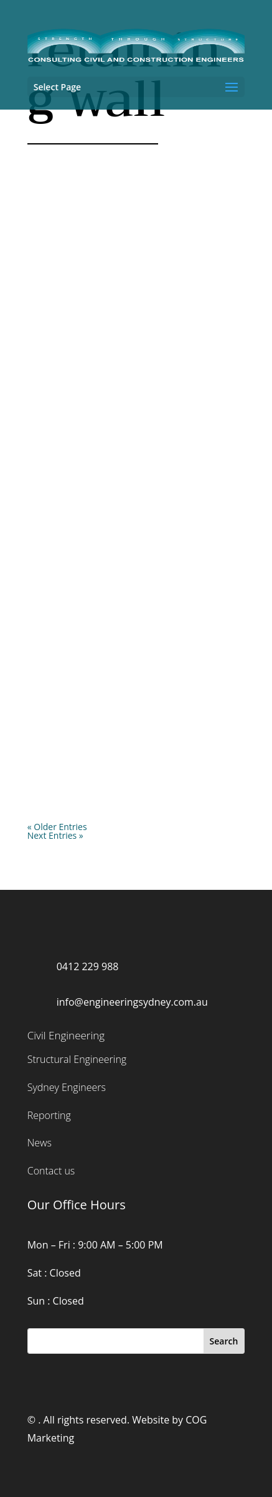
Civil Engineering (66, 1035)
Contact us (51, 1171)
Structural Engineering (76, 1059)
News (39, 1143)
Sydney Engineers (66, 1087)
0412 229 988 (88, 966)
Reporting (49, 1115)
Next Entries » (55, 835)
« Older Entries (57, 827)
